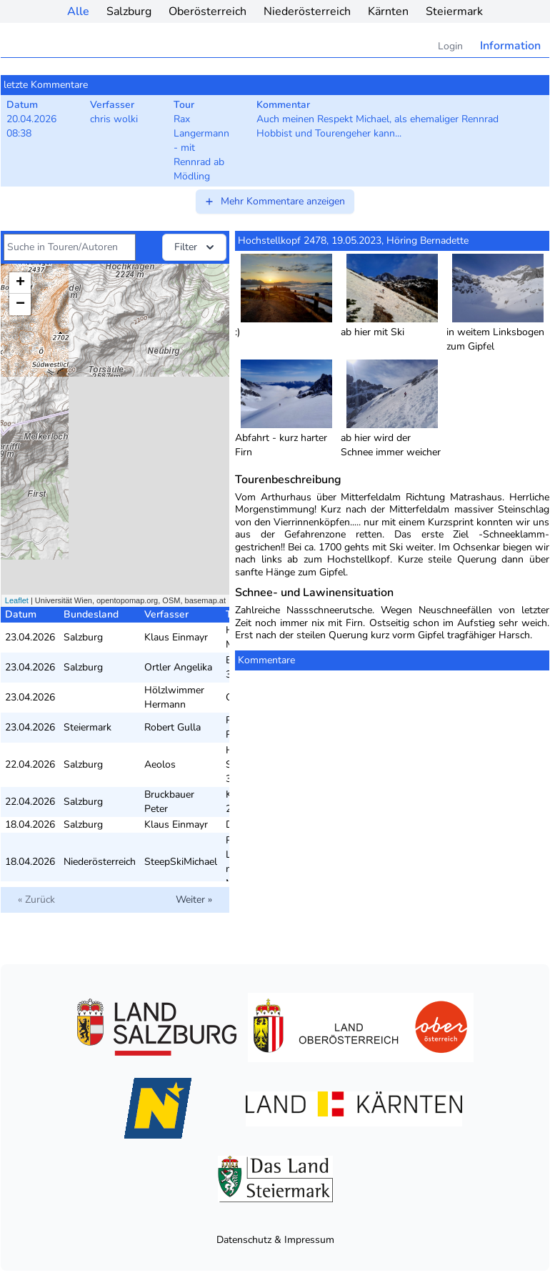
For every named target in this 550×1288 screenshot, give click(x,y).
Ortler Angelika (178, 667)
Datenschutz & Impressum (275, 1240)
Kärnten (388, 11)
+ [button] (20, 283)
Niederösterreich (307, 11)
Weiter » (194, 899)
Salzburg (128, 11)
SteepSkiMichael (180, 861)
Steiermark (454, 11)
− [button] (20, 304)
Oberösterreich (207, 11)
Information (510, 46)
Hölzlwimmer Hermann (174, 697)
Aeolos (160, 764)
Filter (195, 247)
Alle (78, 11)
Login (450, 46)
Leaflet (17, 600)
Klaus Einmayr (176, 637)
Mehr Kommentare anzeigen (274, 201)
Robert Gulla (172, 727)
